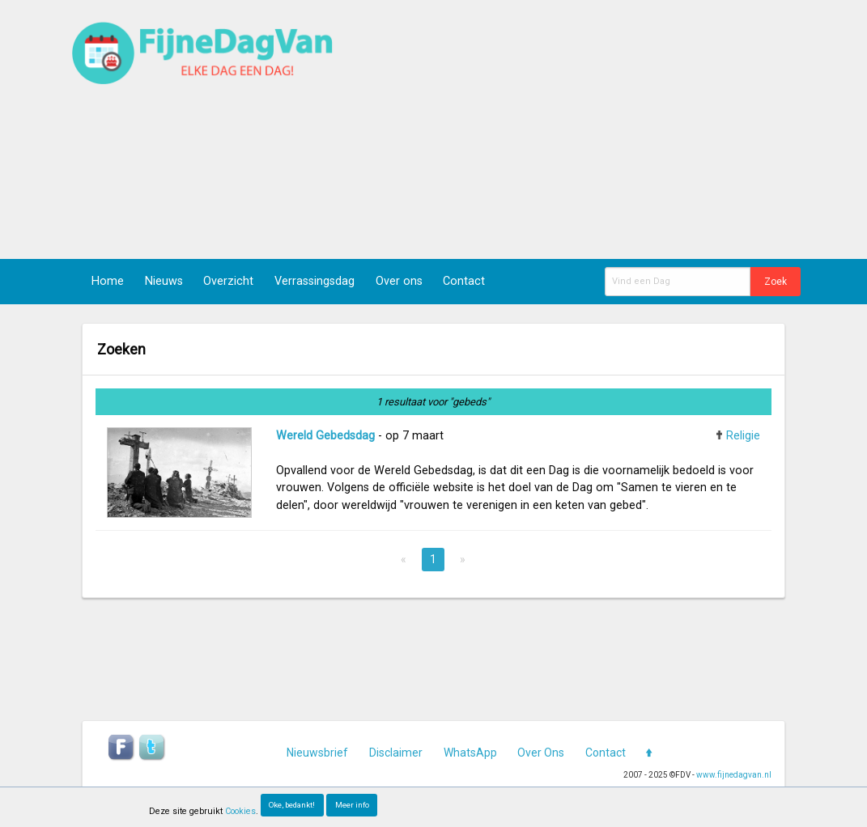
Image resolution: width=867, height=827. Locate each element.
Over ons (399, 281)
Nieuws (164, 281)
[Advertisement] (589, 129)
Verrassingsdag (314, 281)
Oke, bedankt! (292, 804)
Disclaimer (396, 752)
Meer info (352, 804)
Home (107, 281)
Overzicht (228, 281)
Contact (464, 281)
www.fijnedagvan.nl (733, 774)
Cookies (240, 811)
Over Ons (540, 752)
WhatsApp (470, 752)
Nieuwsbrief (317, 752)
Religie (743, 436)
